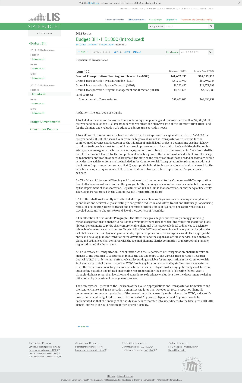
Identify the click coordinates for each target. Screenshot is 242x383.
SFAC (147, 346)
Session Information (114, 19)
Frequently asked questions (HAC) (90, 350)
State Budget (155, 19)
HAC (142, 346)
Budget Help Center (177, 350)
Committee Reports (44, 129)
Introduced (38, 58)
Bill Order (81, 44)
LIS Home (111, 376)
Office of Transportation (101, 44)
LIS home (184, 9)
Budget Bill (156, 26)
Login (210, 9)
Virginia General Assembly (131, 9)
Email (137, 52)
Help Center (94, 3)
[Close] (239, 3)
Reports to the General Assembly (196, 19)
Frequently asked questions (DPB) (44, 356)
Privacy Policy (172, 9)
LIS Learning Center (154, 9)
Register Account (198, 9)
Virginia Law (171, 19)
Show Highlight (102, 52)
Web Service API (191, 346)
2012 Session (44, 33)
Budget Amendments (45, 121)
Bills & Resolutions (136, 19)
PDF (127, 52)
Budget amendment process (87, 346)
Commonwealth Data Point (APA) (43, 353)
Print (117, 52)
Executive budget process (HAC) (43, 350)
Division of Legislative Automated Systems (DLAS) (159, 380)
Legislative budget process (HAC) (43, 346)
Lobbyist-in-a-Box (125, 376)
